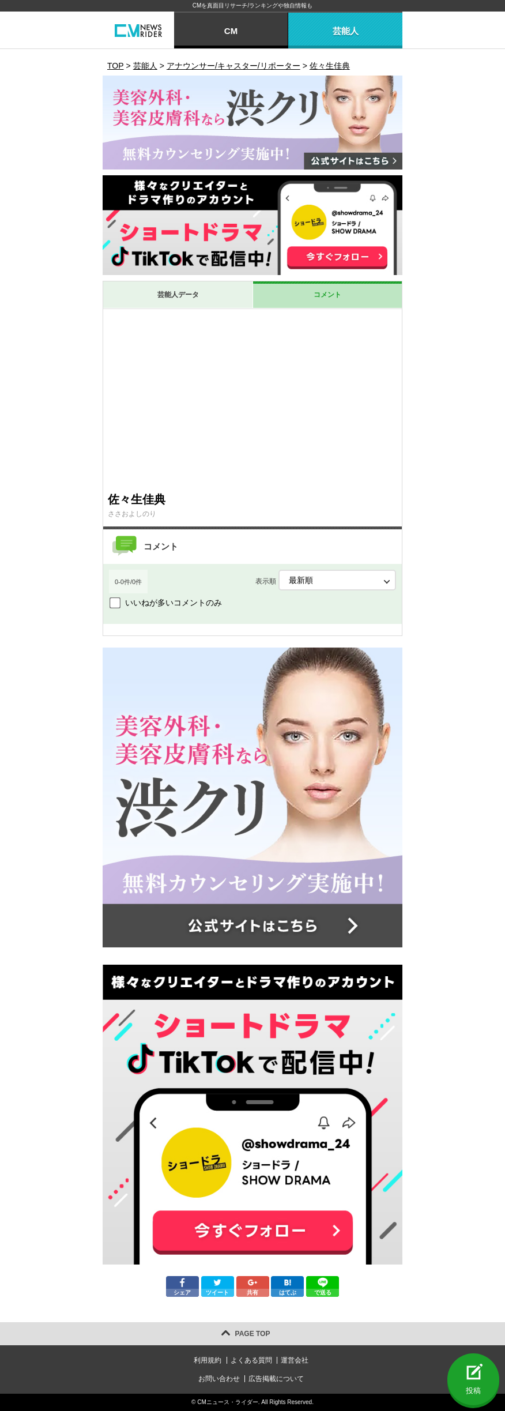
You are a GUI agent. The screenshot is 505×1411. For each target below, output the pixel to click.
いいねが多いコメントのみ (173, 603)
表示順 (325, 580)
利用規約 (207, 1360)
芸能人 (346, 31)
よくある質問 (251, 1360)
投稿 (473, 1390)
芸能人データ (178, 295)
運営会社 (294, 1360)
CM (231, 31)
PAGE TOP (252, 1334)
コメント (327, 295)
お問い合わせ (219, 1379)
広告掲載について (276, 1379)
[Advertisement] (252, 400)
